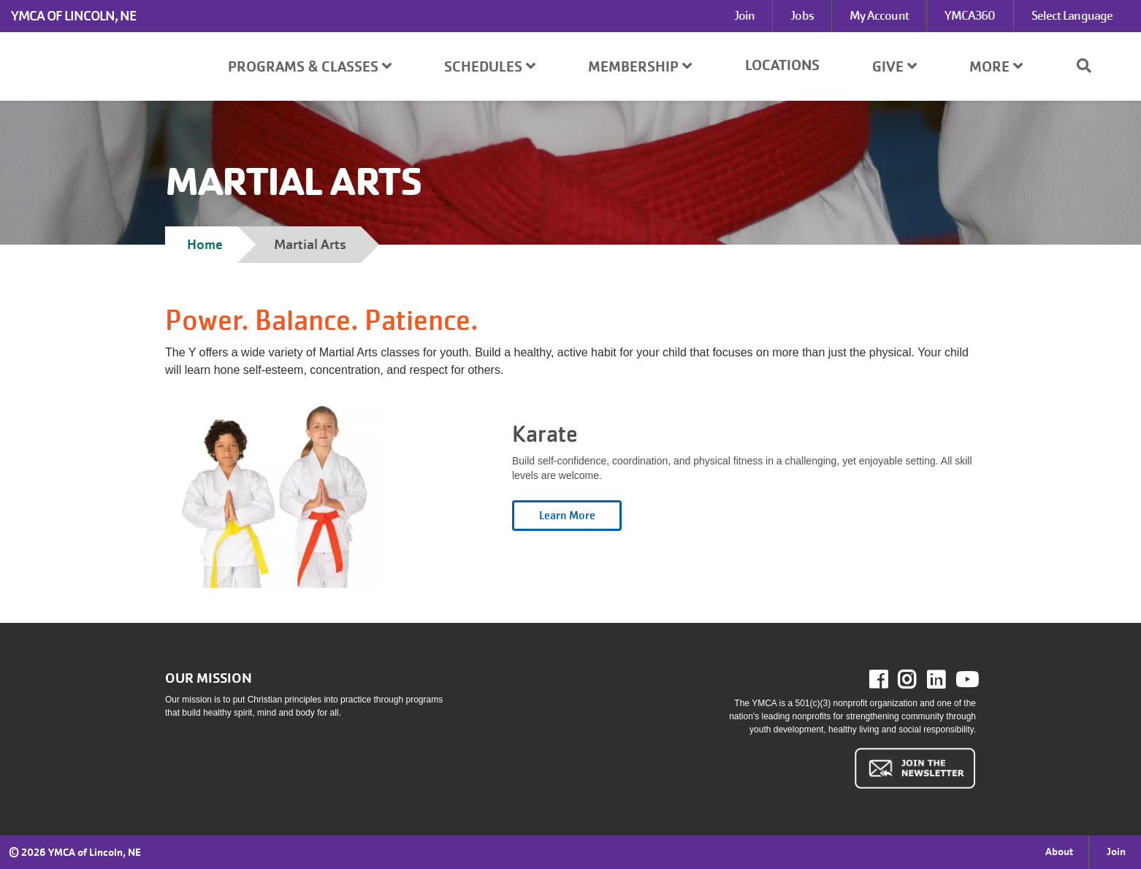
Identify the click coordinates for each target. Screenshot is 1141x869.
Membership (640, 67)
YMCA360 (970, 15)
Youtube (965, 680)
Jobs (801, 15)
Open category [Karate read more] (567, 515)
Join (744, 15)
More (996, 67)
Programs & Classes (310, 67)
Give (894, 67)
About (1059, 851)
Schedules (489, 67)
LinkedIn (946, 680)
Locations (782, 65)
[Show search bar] (1090, 65)
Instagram (917, 680)
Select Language (1072, 15)
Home (205, 244)
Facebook (889, 680)
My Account (879, 15)
